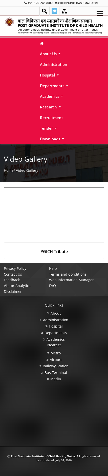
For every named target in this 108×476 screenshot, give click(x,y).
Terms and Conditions (68, 274)
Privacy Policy (15, 268)
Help (53, 268)
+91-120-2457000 (38, 3)
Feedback (12, 279)
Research (49, 106)
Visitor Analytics (17, 285)
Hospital (48, 75)
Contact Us (13, 274)
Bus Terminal (54, 372)
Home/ (9, 170)
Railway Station (54, 366)
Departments (52, 85)
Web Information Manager (71, 279)
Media (54, 378)
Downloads (50, 138)
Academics (50, 96)
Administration (53, 64)
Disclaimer (13, 291)
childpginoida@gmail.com (76, 3)
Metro (54, 353)
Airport (54, 359)
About (54, 313)
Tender (47, 128)
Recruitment (51, 117)
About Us (49, 53)
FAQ (52, 285)
